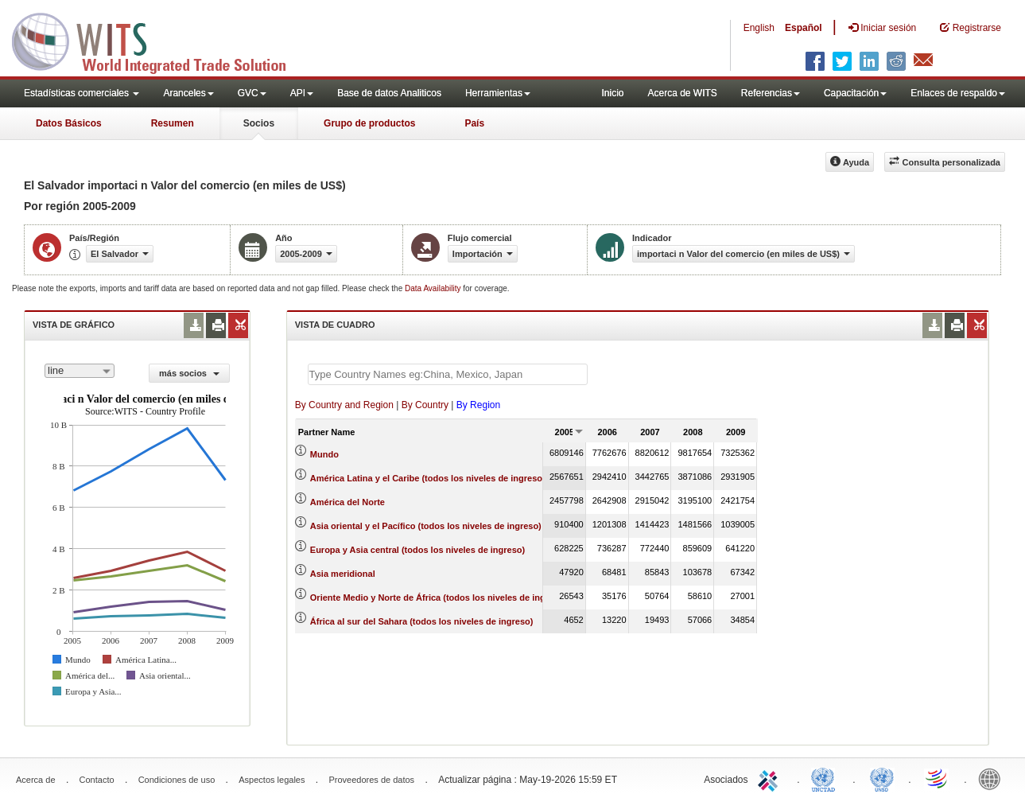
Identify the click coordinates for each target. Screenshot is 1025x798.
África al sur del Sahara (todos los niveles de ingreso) (422, 621)
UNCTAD (826, 778)
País (474, 123)
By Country (425, 405)
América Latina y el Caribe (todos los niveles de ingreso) (428, 478)
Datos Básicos (69, 123)
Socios (258, 123)
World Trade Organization (937, 778)
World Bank (993, 778)
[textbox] (448, 374)
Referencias (770, 93)
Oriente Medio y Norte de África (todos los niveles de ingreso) (438, 597)
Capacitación (855, 93)
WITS (159, 40)
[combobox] (80, 371)
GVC (252, 93)
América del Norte (347, 502)
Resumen (172, 123)
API (301, 93)
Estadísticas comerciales (81, 93)
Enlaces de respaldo (957, 93)
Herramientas (497, 93)
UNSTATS (882, 778)
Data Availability (434, 288)
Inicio (612, 93)
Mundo (324, 454)
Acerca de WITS (681, 93)
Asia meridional (342, 573)
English (759, 27)
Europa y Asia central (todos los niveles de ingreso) (417, 550)
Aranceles (188, 93)
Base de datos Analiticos (389, 93)
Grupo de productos (369, 123)
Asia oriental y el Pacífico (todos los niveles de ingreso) (426, 526)
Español (803, 27)
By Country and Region (344, 405)
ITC (770, 778)
